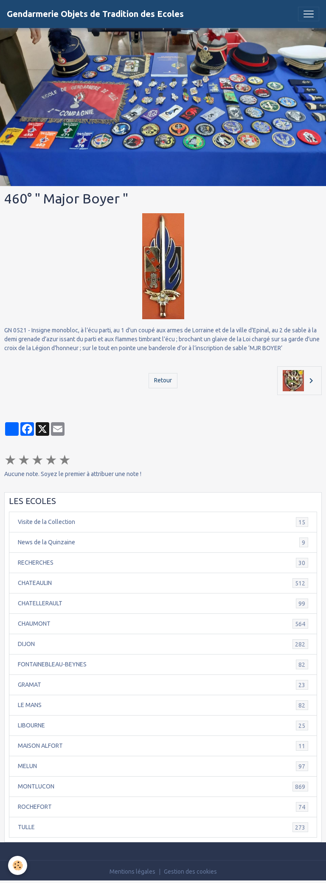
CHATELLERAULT (163, 603)
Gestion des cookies (190, 871)
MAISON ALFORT (163, 746)
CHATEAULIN (163, 583)
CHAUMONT (163, 624)
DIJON (163, 644)
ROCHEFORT (163, 807)
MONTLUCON (163, 786)
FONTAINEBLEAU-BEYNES (163, 664)
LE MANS (163, 705)
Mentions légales (132, 871)
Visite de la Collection (163, 522)
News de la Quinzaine (163, 542)
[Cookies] (18, 865)
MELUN (163, 766)
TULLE (163, 827)
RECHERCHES (163, 563)
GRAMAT (163, 685)
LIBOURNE (163, 725)
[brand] (95, 14)
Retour (163, 380)
